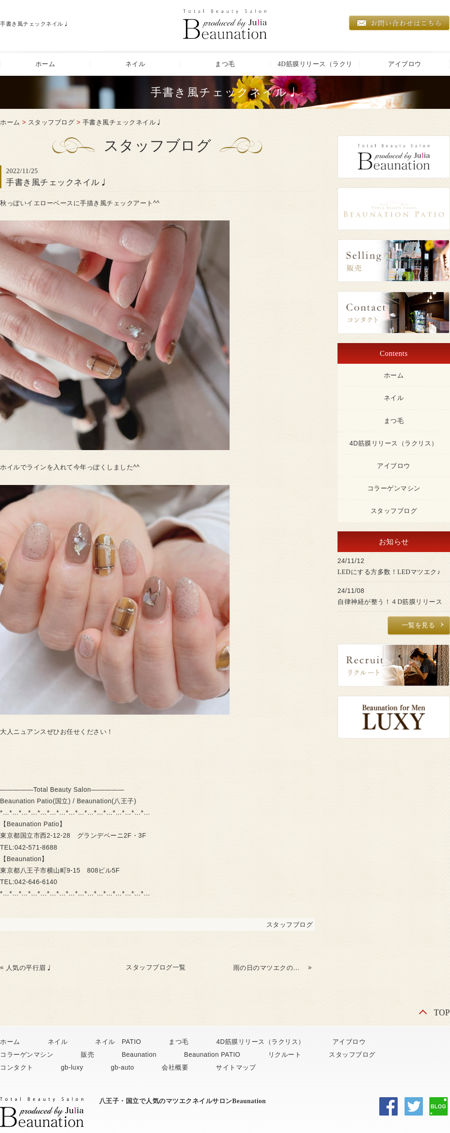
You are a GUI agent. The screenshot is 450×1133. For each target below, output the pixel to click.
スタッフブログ (51, 122)
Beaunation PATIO (212, 1054)
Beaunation (139, 1054)
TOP (442, 1012)
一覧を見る (418, 625)
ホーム (45, 64)
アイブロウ (405, 64)
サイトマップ (236, 1067)
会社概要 (175, 1067)
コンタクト (17, 1067)
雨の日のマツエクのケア (269, 967)
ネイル (135, 64)
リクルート (285, 1054)
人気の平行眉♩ (29, 967)
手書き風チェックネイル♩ (123, 122)
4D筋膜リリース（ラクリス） (314, 68)
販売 (87, 1054)
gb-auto (122, 1067)
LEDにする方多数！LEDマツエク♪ (389, 572)
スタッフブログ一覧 (156, 967)
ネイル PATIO (118, 1041)
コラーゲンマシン (394, 488)
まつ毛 (225, 64)
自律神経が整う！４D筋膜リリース (390, 601)
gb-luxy (72, 1067)
